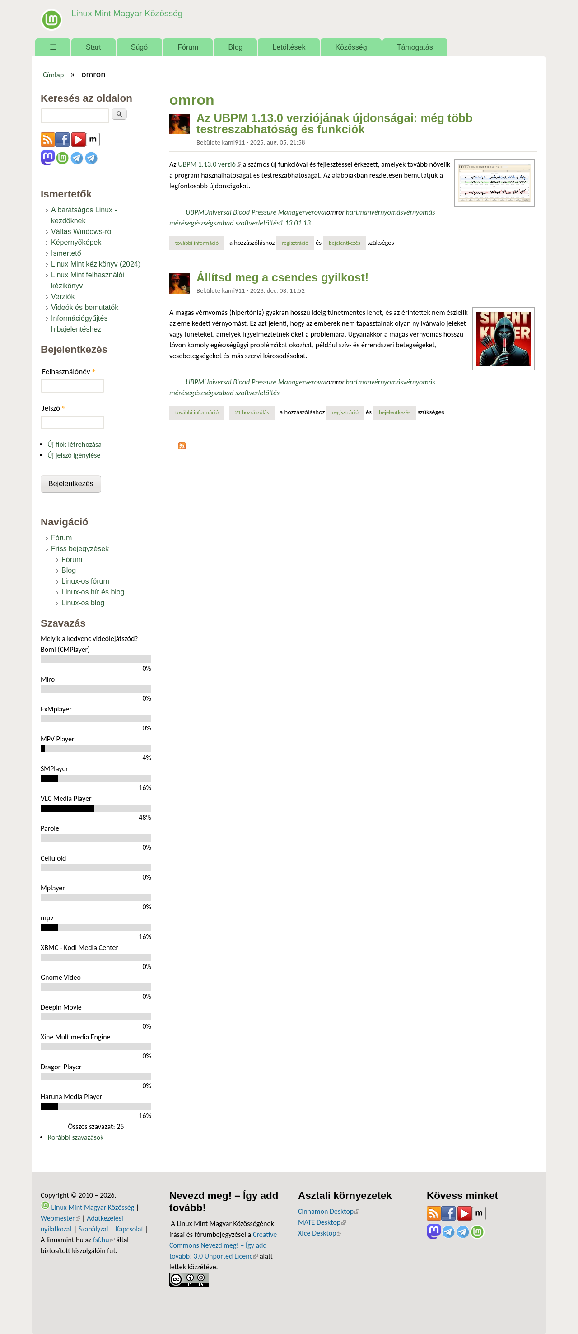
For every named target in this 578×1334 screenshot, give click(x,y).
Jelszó (54, 408)
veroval (315, 212)
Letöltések (288, 47)
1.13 (304, 223)
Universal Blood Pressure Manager (254, 212)
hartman (358, 212)
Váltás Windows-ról (82, 231)
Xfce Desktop (319, 1233)
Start (93, 47)
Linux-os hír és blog (93, 592)
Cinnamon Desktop (328, 1211)
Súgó (139, 47)
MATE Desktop (322, 1222)
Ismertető (66, 253)
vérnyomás (387, 212)
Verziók (63, 296)
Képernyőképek (76, 242)
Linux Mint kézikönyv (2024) (95, 264)
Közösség (351, 47)
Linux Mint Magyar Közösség (126, 13)
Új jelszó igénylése (74, 455)
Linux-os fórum (85, 581)
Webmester (60, 1218)
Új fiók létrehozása (74, 444)
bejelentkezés (344, 242)
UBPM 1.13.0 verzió (209, 164)
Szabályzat (94, 1229)
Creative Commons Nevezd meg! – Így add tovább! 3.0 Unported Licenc (223, 1245)
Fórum (187, 47)
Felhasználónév (69, 371)
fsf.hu (103, 1240)
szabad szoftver (236, 223)
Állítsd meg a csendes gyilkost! (282, 277)
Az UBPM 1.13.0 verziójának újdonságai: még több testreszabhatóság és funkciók (334, 124)
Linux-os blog (82, 603)
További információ (199, 242)
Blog (235, 47)
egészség (200, 223)
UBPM (195, 212)
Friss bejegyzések (80, 548)
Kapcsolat (130, 1229)
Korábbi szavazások (75, 1137)
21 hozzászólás (252, 412)
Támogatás (415, 47)
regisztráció (295, 242)
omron (336, 212)
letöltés (269, 223)
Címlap (53, 74)
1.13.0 (289, 223)
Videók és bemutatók (84, 307)
